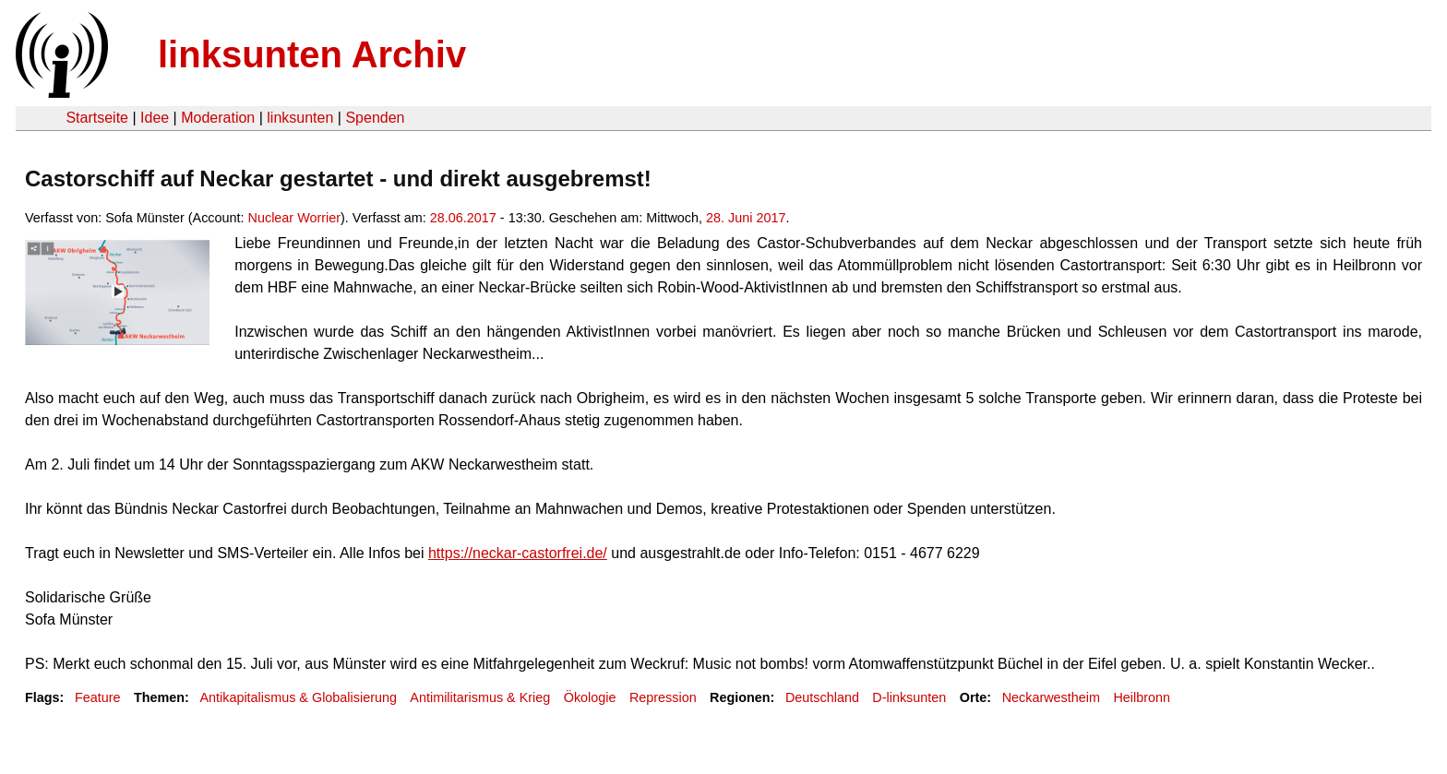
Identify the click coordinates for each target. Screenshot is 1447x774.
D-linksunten (909, 697)
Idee (154, 117)
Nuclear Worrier (294, 217)
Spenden (374, 117)
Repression (663, 697)
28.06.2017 (463, 217)
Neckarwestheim (1051, 697)
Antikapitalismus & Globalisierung (298, 697)
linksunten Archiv (312, 54)
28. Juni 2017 (745, 217)
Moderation (218, 117)
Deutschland (822, 697)
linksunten (300, 117)
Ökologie (590, 697)
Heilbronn (1141, 697)
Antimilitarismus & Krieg (480, 697)
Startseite (97, 117)
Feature (98, 697)
